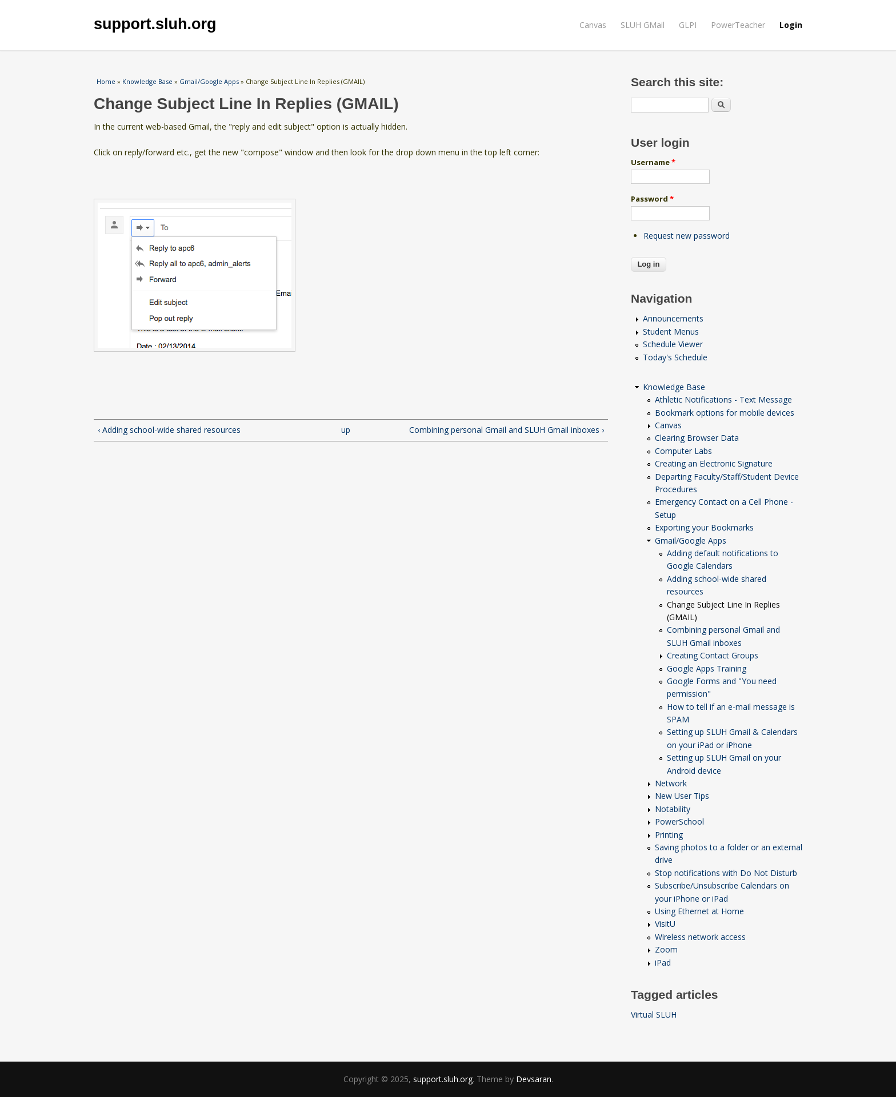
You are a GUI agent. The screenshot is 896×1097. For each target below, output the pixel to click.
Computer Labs (683, 450)
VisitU (665, 923)
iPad (663, 962)
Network (671, 783)
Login (790, 24)
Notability (672, 808)
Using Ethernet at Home (699, 911)
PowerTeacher (738, 24)
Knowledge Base (147, 81)
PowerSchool (679, 821)
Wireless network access (700, 936)
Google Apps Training (706, 668)
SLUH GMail (643, 24)
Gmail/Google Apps (209, 81)
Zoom (666, 949)
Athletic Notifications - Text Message (723, 399)
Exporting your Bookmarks (704, 527)
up (345, 429)
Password (652, 199)
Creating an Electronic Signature (714, 463)
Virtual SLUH (654, 1014)
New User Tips (682, 795)
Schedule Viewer (673, 344)
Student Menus (671, 331)
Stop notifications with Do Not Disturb (726, 872)
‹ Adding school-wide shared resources (169, 429)
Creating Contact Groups (712, 655)
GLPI (688, 24)
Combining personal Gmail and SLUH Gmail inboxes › (506, 429)
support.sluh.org (155, 24)
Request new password (686, 235)
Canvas (592, 24)
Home (106, 81)
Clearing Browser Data (697, 437)
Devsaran (533, 1079)
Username (653, 162)
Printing (669, 834)
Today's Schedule (675, 357)
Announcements (673, 318)
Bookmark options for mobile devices (724, 412)
